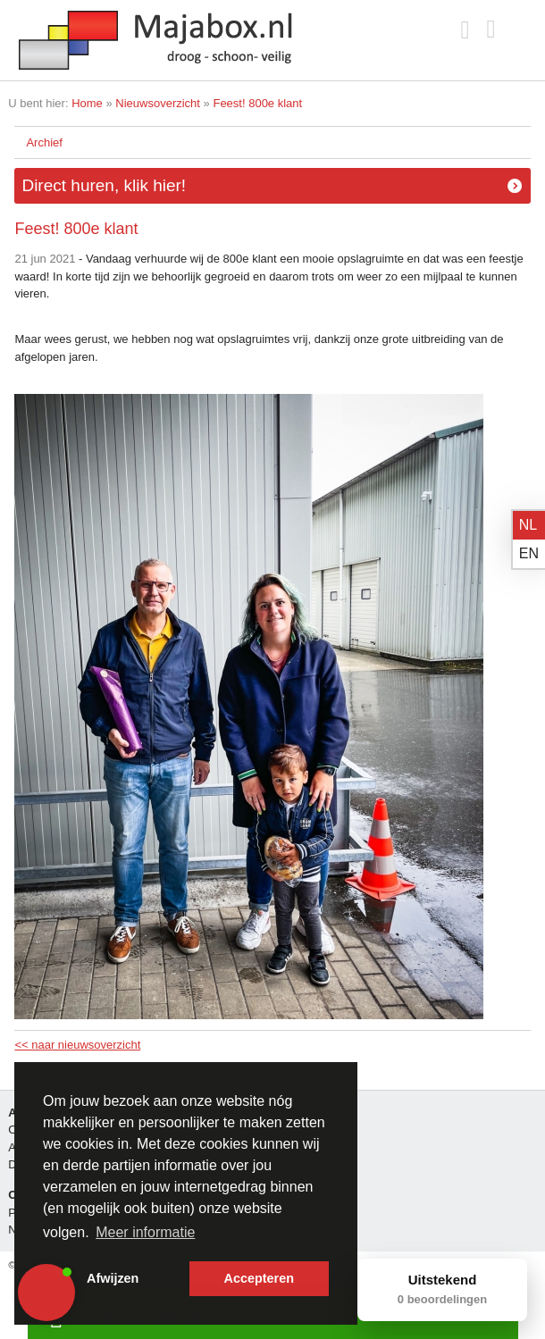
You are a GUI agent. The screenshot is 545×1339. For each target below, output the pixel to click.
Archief (44, 142)
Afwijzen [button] (112, 1278)
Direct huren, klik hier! (103, 185)
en (529, 553)
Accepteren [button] (259, 1278)
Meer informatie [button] (145, 1232)
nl (528, 524)
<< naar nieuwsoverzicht (77, 1044)
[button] (46, 1292)
